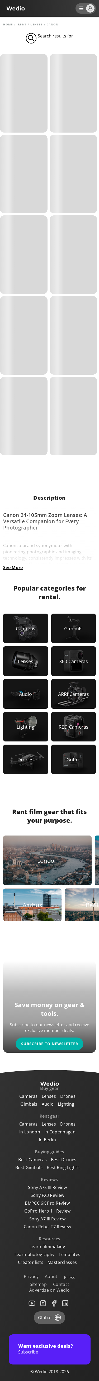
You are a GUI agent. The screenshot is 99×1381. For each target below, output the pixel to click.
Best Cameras (32, 1159)
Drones (68, 1096)
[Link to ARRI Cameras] (73, 694)
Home (8, 24)
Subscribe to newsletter (49, 1043)
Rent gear (50, 1116)
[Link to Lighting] (25, 726)
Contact (61, 1284)
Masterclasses (62, 1262)
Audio (48, 1104)
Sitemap (38, 1284)
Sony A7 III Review (47, 1219)
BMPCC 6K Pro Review (47, 1203)
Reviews (49, 1179)
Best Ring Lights (63, 1167)
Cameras (28, 1096)
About (51, 1276)
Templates (69, 1254)
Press (70, 1277)
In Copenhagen (60, 1132)
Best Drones (64, 1159)
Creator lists (30, 1262)
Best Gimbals (29, 1167)
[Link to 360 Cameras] (73, 661)
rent (22, 24)
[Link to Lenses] (25, 661)
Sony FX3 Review (47, 1195)
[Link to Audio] (25, 694)
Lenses (36, 24)
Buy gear (49, 1088)
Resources (49, 1239)
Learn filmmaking (47, 1246)
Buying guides (49, 1152)
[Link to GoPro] (73, 759)
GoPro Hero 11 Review (47, 1211)
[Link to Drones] (25, 759)
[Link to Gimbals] (73, 628)
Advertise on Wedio (49, 1290)
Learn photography (34, 1254)
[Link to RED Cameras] (73, 726)
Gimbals (28, 1104)
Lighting (66, 1104)
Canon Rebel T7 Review (47, 1227)
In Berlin (47, 1140)
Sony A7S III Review (47, 1187)
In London (29, 1132)
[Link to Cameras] (25, 628)
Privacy (31, 1276)
